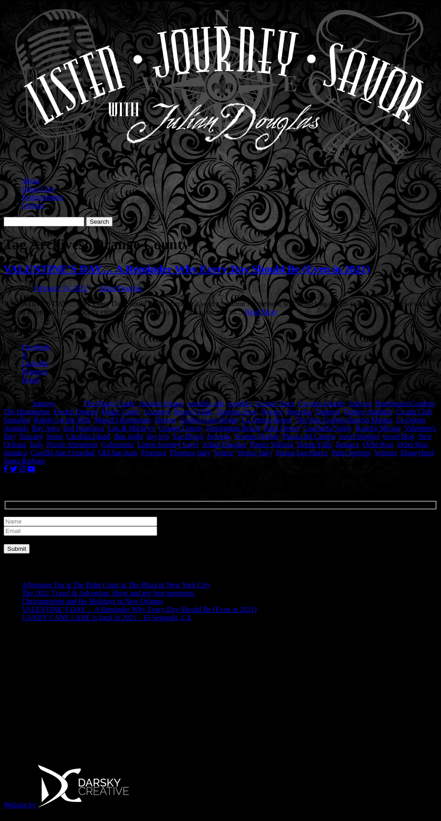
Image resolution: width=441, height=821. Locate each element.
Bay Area (45, 428)
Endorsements (42, 197)
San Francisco (83, 428)
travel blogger (359, 436)
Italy (36, 444)
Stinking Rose (236, 412)
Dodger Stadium (368, 412)
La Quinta (410, 420)
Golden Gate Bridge (208, 420)
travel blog (399, 436)
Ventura (385, 453)
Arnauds (16, 428)
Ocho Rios (378, 444)
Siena (54, 436)
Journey (44, 403)
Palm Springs (351, 453)
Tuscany (31, 436)
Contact (33, 205)
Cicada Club (414, 412)
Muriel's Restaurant (122, 420)
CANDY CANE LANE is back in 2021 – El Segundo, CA (106, 617)
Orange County (181, 428)
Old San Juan (117, 453)
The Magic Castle (109, 403)
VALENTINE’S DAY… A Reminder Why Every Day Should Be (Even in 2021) (187, 269)
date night (128, 436)
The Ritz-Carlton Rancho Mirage (344, 420)
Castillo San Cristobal (63, 453)
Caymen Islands (321, 403)
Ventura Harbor (256, 436)
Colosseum (117, 444)
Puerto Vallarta (271, 444)
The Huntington (27, 412)
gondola (240, 403)
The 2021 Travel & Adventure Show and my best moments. (108, 593)
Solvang (219, 436)
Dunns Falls (314, 444)
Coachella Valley (327, 428)
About (31, 181)
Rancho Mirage (378, 428)
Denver (165, 420)
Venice (224, 453)
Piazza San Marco (301, 453)
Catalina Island (88, 436)
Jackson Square (161, 403)
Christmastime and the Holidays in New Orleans (92, 601)
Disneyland (417, 453)
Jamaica (347, 444)
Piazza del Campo (309, 436)
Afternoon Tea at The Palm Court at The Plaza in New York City (116, 585)
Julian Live (38, 189)
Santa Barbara (24, 461)
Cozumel (157, 412)
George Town (275, 403)
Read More (261, 312)
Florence (153, 453)
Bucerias (299, 412)
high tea (360, 403)
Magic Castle (120, 412)
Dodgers (328, 412)
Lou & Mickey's (131, 428)
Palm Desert (282, 428)
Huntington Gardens (405, 403)
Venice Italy (254, 453)
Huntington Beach (233, 428)
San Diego (188, 436)
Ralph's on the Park (62, 420)
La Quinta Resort (267, 420)
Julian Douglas (120, 288)
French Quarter (76, 412)
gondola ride (206, 403)
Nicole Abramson (71, 444)
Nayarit (272, 412)
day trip (157, 436)
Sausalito (17, 420)
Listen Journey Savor (168, 444)
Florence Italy (190, 453)
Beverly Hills (193, 412)
